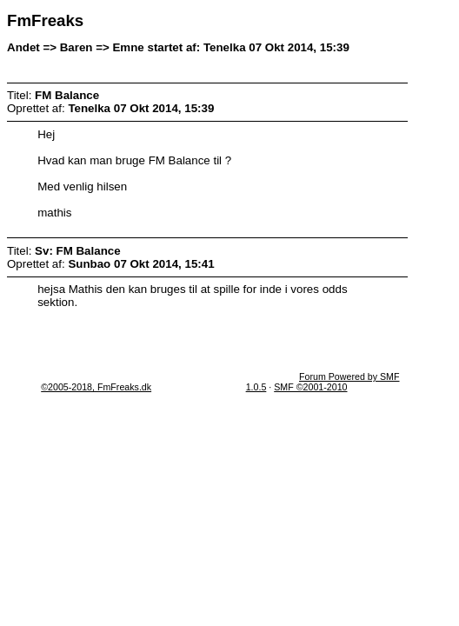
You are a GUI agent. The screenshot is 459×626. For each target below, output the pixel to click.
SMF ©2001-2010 (310, 387)
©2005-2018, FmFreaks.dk (96, 387)
